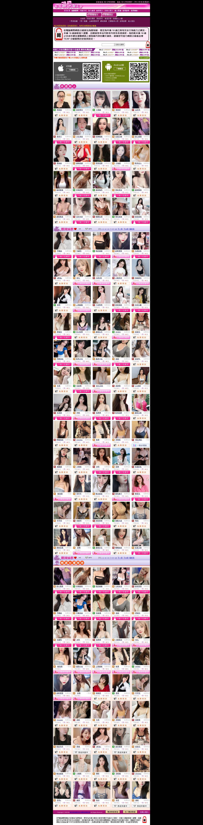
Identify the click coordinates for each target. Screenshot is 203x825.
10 (116, 229)
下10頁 (126, 229)
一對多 (108, 386)
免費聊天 (107, 251)
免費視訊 (68, 110)
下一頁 (120, 229)
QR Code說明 (144, 58)
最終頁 (131, 229)
